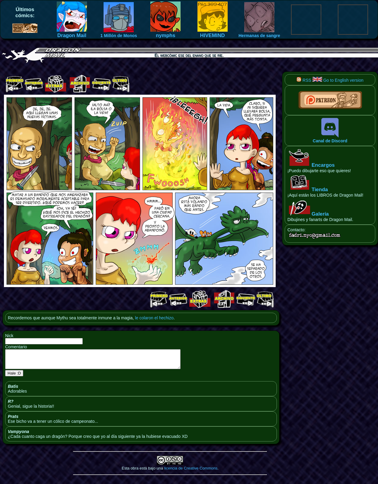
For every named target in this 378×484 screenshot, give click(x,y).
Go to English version (338, 80)
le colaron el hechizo (154, 317)
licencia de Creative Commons (190, 472)
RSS (303, 80)
